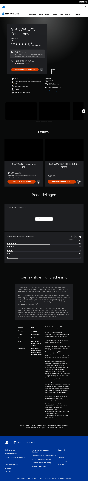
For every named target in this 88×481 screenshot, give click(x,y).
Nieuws (42, 6)
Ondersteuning (57, 6)
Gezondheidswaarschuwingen (54, 396)
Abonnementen (65, 12)
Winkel (48, 6)
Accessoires (33, 6)
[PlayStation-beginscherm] (4, 6)
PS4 (19, 6)
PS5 (14, 6)
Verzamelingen (44, 12)
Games (8, 6)
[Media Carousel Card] (21, 109)
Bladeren (78, 12)
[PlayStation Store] (11, 11)
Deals (55, 12)
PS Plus (25, 6)
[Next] (83, 109)
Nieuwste (32, 12)
